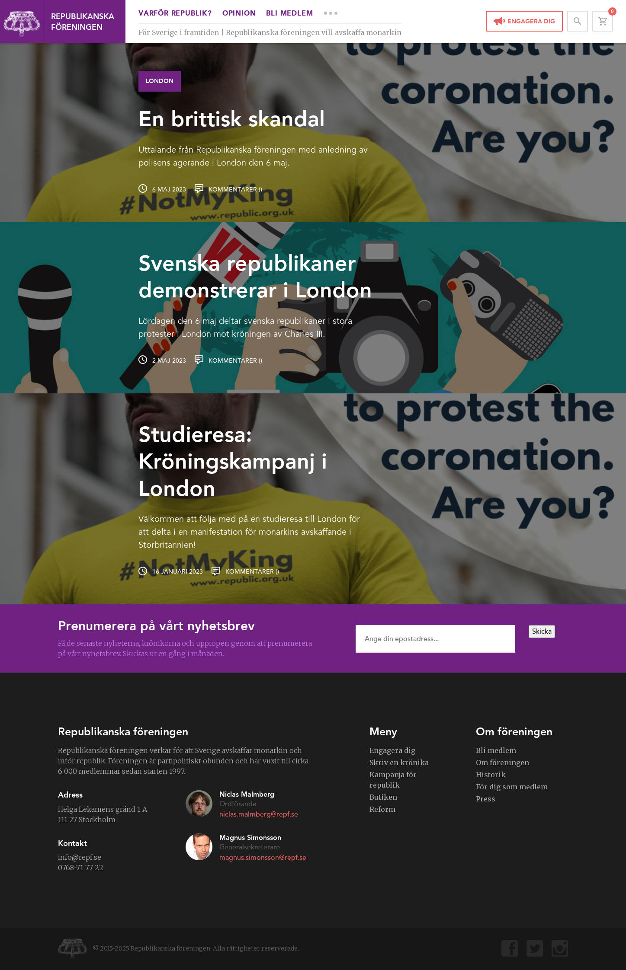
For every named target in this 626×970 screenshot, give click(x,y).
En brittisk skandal (231, 119)
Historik (491, 774)
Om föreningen (502, 762)
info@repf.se (79, 857)
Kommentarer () (235, 189)
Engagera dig (531, 21)
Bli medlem (289, 13)
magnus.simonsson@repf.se (262, 857)
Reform (382, 809)
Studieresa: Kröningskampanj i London (232, 461)
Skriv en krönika (399, 762)
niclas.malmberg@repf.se (258, 814)
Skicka (542, 631)
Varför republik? (175, 13)
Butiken (383, 797)
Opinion (239, 13)
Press (485, 799)
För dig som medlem (512, 786)
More (330, 13)
